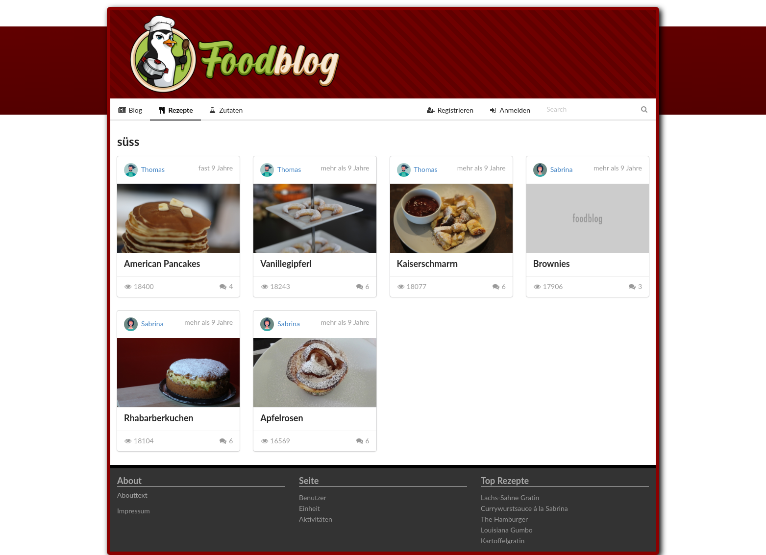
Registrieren (450, 110)
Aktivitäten (315, 519)
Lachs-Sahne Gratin (510, 498)
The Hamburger (504, 519)
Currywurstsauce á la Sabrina (524, 508)
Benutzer (312, 498)
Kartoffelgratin (502, 540)
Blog (130, 110)
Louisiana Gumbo (507, 530)
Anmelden (509, 110)
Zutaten (226, 110)
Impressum (133, 511)
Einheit (309, 508)
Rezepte (175, 110)
